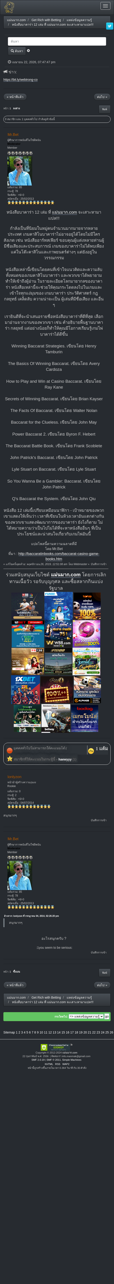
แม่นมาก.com (64, 212)
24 (103, 1032)
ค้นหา (17, 51)
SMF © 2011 (54, 1059)
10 (41, 1032)
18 (76, 1032)
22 (94, 1032)
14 (59, 1032)
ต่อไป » (102, 97)
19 (81, 1032)
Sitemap (9, 1032)
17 (72, 1032)
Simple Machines (71, 1059)
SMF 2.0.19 (38, 1059)
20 (85, 1032)
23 (98, 1032)
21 (89, 1032)
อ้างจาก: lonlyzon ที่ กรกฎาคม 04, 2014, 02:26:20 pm (31, 916)
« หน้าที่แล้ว (15, 97)
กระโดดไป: (61, 1016)
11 (46, 1032)
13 (54, 1032)
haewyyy (64, 759)
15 (63, 1032)
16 (67, 1032)
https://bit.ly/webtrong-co (20, 79)
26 (111, 1032)
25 (107, 1032)
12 (50, 1032)
